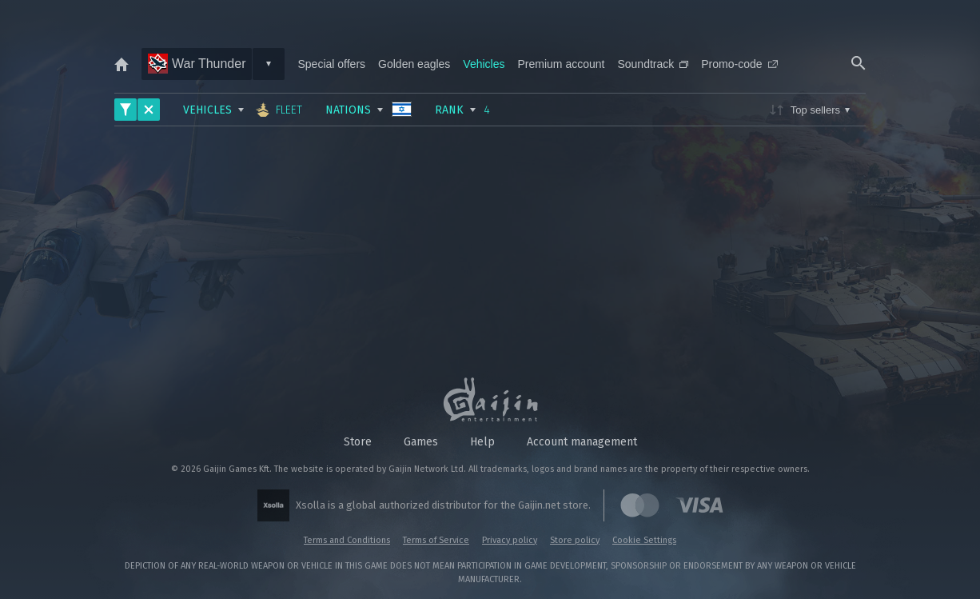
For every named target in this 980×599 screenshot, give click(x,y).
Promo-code (739, 64)
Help (482, 442)
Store (358, 442)
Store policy (575, 540)
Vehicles (483, 64)
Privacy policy (509, 540)
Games (421, 442)
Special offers (331, 64)
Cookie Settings (644, 540)
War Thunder (196, 64)
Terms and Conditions (347, 540)
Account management (582, 442)
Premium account (561, 64)
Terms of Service (436, 540)
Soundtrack (652, 64)
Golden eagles (414, 64)
